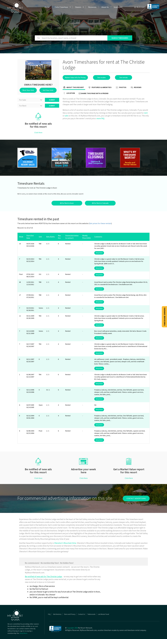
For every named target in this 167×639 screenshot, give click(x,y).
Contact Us (81, 614)
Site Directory (57, 614)
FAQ (49, 614)
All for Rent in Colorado (100, 203)
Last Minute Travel (103, 614)
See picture (99, 253)
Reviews (135, 87)
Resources (92, 7)
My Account (139, 7)
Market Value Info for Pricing (75, 77)
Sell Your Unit (48, 90)
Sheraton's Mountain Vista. (65, 543)
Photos (120, 87)
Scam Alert (118, 7)
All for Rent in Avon (67, 203)
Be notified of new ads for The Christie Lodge (43, 576)
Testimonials (91, 614)
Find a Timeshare (61, 7)
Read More (23, 633)
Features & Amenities (99, 87)
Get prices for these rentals (100, 223)
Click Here (38, 132)
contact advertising (136, 498)
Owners (78, 7)
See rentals (123, 77)
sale (66, 115)
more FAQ (100, 118)
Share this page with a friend (93, 93)
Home (47, 7)
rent (146, 113)
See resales (101, 77)
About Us (105, 7)
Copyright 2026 (72, 628)
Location (69, 93)
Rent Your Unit (28, 90)
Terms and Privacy (69, 614)
